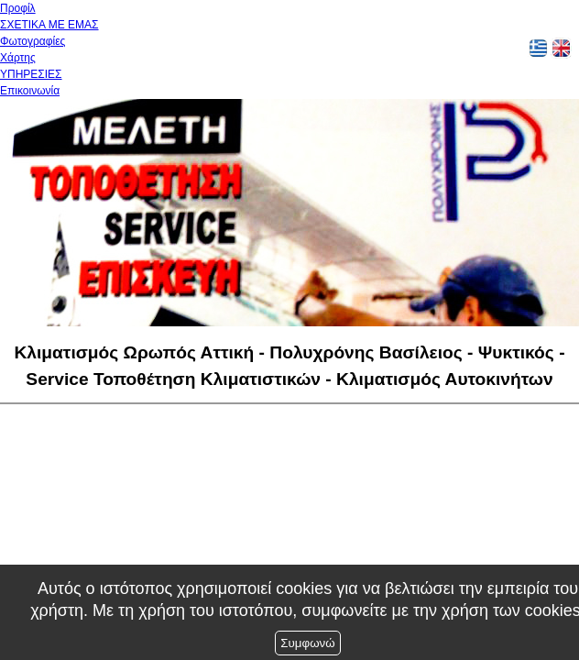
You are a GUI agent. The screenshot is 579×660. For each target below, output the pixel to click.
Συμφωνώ (307, 643)
